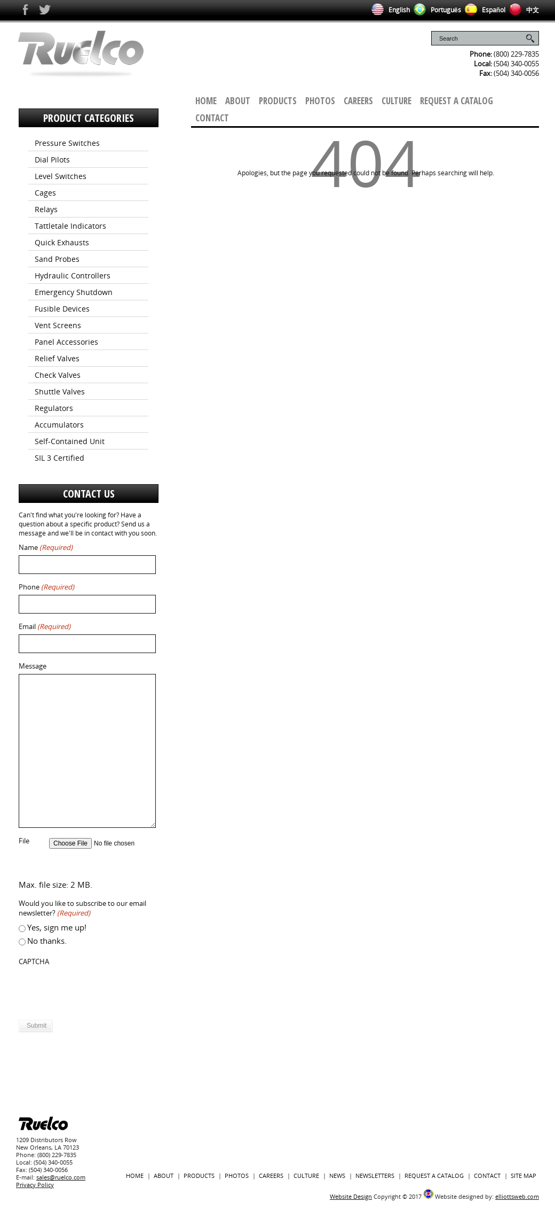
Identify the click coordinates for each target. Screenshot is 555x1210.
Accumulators (59, 425)
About (237, 101)
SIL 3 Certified (59, 458)
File (24, 840)
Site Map (523, 1176)
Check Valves (58, 375)
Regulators (54, 408)
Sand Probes (57, 259)
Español (483, 9)
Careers (358, 101)
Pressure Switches (67, 143)
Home (206, 101)
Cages (45, 193)
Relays (46, 209)
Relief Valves (57, 358)
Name (46, 547)
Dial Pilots (52, 159)
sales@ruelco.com (60, 1177)
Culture (396, 101)
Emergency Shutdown (74, 292)
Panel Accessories (66, 342)
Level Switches (60, 176)
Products (278, 101)
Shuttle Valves (60, 391)
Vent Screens (58, 325)
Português (435, 9)
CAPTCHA (34, 961)
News (337, 1176)
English (389, 9)
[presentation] (100, 990)
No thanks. (47, 940)
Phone (46, 587)
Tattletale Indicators (70, 226)
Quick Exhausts (62, 242)
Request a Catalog (456, 101)
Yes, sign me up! (56, 927)
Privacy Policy (35, 1185)
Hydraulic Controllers (72, 275)
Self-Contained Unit (70, 441)
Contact (212, 118)
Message (32, 666)
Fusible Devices (62, 309)
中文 (522, 9)
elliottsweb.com (517, 1196)
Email (44, 626)
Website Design (351, 1196)
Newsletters (374, 1176)
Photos (320, 101)
